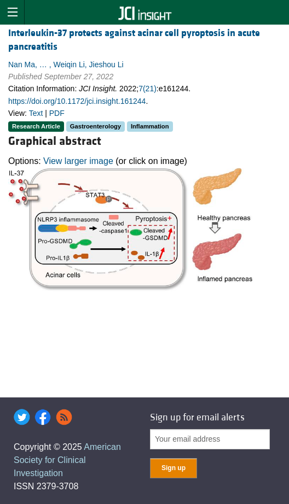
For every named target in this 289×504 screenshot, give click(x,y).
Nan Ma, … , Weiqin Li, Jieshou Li (66, 64)
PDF (57, 113)
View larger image (78, 161)
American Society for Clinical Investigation (67, 460)
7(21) (147, 88)
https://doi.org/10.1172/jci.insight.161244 (77, 101)
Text (36, 113)
